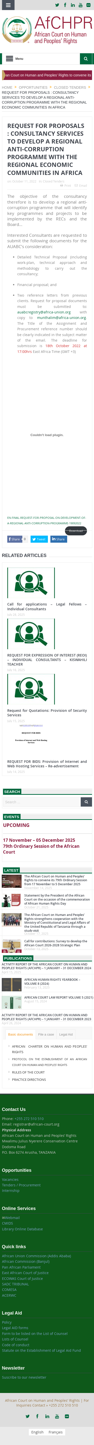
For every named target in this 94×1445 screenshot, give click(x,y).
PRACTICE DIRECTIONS (29, 1079)
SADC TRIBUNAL (15, 1284)
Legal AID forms (15, 1327)
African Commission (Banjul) (25, 1261)
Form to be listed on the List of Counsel (35, 1333)
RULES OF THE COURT (28, 1072)
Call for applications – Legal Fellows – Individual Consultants (47, 606)
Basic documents (20, 1034)
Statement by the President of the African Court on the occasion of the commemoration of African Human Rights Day (57, 899)
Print (65, 185)
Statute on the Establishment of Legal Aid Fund (41, 1350)
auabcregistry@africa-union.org (44, 312)
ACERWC (9, 1295)
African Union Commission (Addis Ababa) (36, 1255)
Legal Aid (66, 1034)
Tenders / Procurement (21, 1185)
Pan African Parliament (21, 1267)
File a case (46, 1034)
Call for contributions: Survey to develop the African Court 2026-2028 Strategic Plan (55, 943)
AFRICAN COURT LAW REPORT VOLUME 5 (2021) (58, 997)
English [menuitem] (37, 1432)
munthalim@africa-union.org (61, 317)
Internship (11, 1190)
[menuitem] (37, 1432)
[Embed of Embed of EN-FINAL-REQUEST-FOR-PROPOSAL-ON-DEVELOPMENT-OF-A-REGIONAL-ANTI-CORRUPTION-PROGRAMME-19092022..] (47, 434)
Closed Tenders (53, 181)
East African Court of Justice (25, 1272)
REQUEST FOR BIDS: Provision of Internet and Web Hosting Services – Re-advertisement (47, 763)
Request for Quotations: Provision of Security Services (47, 712)
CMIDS (7, 1223)
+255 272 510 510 (29, 1118)
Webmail (12, 1217)
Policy (7, 1322)
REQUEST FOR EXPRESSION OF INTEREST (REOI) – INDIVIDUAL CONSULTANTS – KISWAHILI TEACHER (47, 660)
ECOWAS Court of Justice (22, 1278)
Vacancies (10, 1179)
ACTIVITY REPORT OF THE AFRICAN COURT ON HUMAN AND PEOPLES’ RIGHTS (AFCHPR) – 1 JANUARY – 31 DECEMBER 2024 (46, 966)
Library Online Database (22, 1229)
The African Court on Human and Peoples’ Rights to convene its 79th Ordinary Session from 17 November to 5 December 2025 (55, 880)
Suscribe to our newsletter (24, 1377)
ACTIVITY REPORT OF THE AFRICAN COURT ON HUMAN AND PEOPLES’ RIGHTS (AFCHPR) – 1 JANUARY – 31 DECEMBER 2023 (46, 1017)
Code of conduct (15, 1344)
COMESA (9, 1289)
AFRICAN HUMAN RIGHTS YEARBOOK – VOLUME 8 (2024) (52, 981)
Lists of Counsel (15, 1339)
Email (81, 185)
